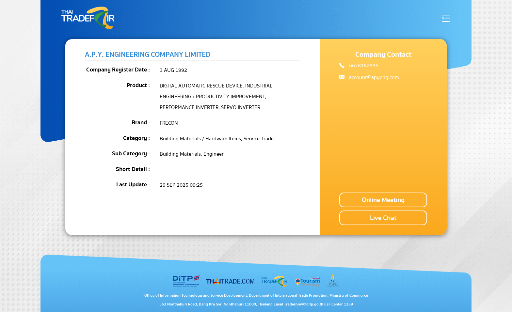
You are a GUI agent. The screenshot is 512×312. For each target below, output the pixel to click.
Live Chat (383, 218)
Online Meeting (383, 200)
